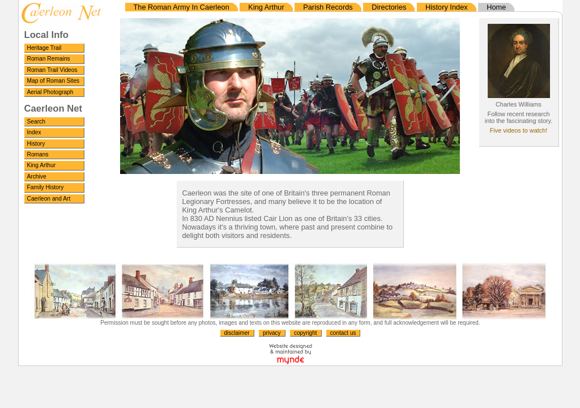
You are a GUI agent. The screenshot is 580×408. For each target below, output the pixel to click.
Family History (45, 187)
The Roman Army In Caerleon (181, 7)
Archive (36, 176)
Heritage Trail (44, 48)
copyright (305, 333)
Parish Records (327, 7)
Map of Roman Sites (53, 81)
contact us (343, 333)
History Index (446, 7)
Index (34, 132)
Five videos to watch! (519, 130)
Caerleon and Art (49, 199)
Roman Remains (48, 59)
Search (36, 121)
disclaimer (237, 333)
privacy (272, 333)
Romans (38, 154)
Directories (389, 7)
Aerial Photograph (50, 92)
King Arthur (41, 165)
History (36, 144)
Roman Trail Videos (52, 70)
